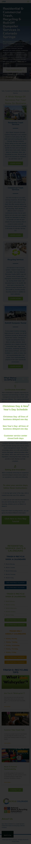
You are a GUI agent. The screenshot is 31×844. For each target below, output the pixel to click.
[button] (28, 405)
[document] (15, 422)
